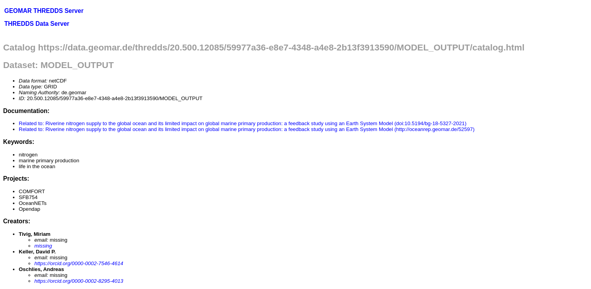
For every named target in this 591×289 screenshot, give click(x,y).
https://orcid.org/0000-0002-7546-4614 (78, 263)
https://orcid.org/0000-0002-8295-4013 (78, 281)
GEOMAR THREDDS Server (44, 10)
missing (43, 246)
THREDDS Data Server (36, 23)
